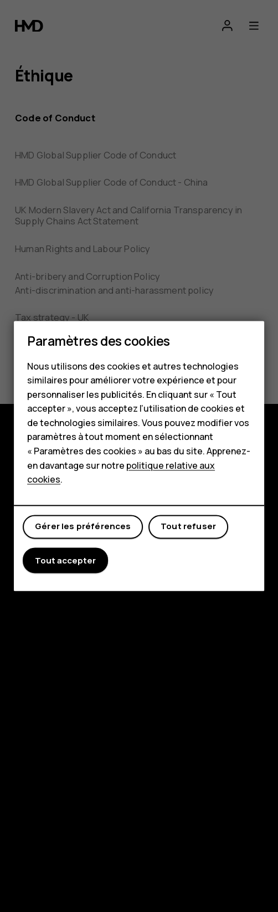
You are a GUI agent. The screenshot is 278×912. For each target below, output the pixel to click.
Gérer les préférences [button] (83, 526)
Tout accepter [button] (65, 560)
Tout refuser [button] (188, 526)
